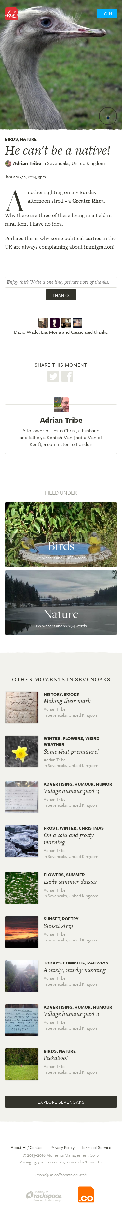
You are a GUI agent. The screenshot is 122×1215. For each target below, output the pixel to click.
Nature (28, 139)
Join (107, 13)
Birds (11, 139)
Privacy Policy (62, 1147)
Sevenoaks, (76, 163)
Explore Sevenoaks (61, 1102)
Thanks (61, 295)
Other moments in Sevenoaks (61, 679)
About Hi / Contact (27, 1147)
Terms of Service (96, 1147)
